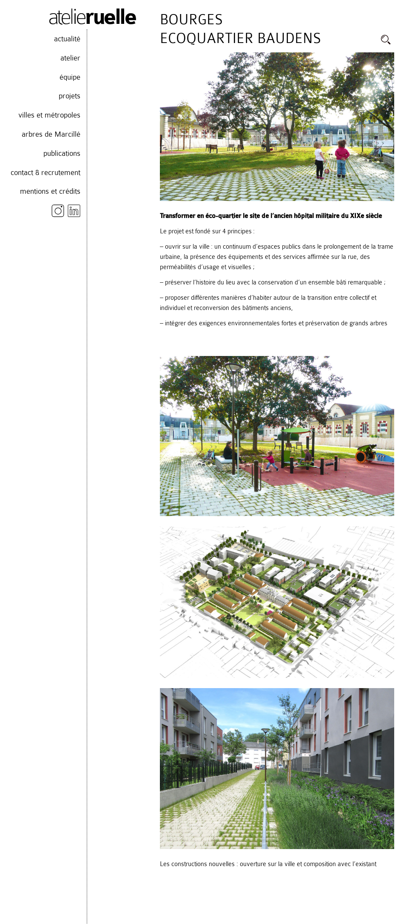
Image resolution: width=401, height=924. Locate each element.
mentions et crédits (50, 191)
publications (61, 153)
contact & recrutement (45, 172)
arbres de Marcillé (51, 134)
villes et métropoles (49, 115)
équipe (70, 77)
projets (69, 96)
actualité (67, 38)
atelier (70, 58)
